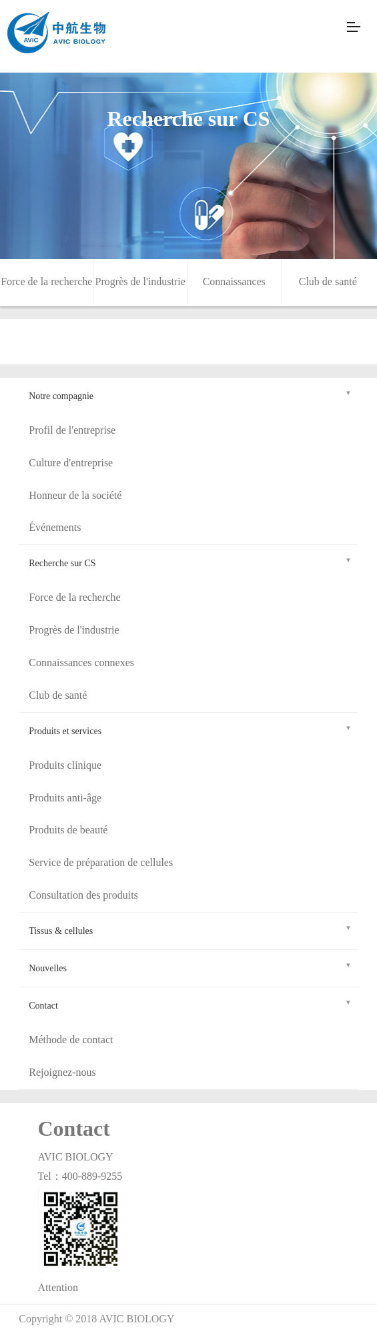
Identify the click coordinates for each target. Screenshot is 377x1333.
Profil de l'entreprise (72, 430)
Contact (190, 1004)
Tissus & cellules (190, 929)
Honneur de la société (75, 495)
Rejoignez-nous (62, 1072)
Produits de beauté (68, 829)
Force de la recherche (46, 281)
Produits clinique (65, 765)
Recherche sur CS (190, 561)
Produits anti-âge (65, 797)
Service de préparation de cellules (101, 862)
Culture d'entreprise (71, 462)
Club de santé (328, 281)
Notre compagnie (190, 394)
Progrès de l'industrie (140, 281)
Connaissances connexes (81, 662)
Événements (55, 527)
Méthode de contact (71, 1039)
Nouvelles (190, 966)
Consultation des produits (83, 895)
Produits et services (190, 729)
